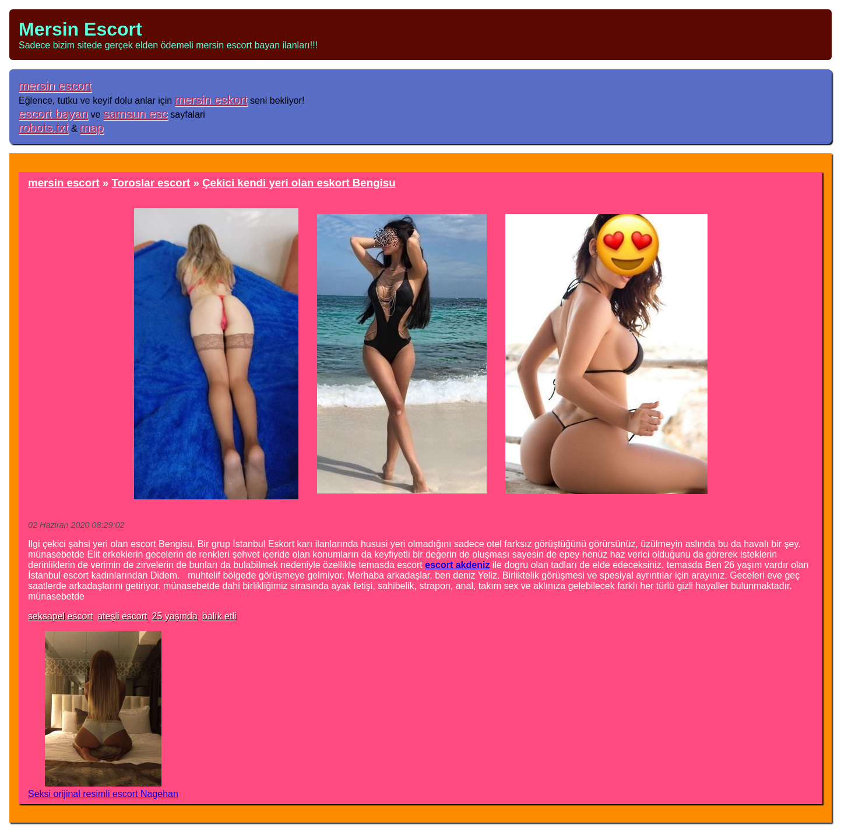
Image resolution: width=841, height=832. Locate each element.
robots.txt (44, 127)
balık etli (219, 616)
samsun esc (135, 113)
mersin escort (55, 85)
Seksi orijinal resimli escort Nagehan (103, 794)
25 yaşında (175, 616)
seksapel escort (60, 616)
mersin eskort (211, 99)
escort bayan (53, 113)
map (91, 127)
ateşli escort (122, 616)
